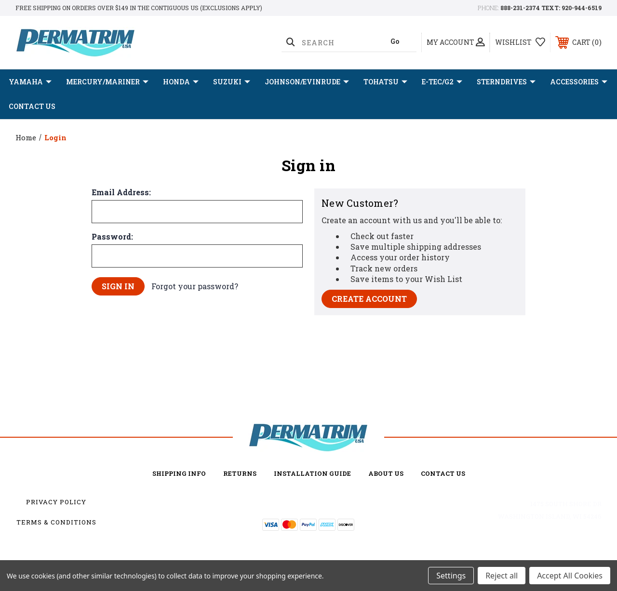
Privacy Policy (56, 501)
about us (385, 473)
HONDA (181, 82)
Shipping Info (179, 473)
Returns (239, 473)
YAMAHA (30, 82)
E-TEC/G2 (442, 82)
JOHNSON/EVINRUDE (307, 82)
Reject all (501, 575)
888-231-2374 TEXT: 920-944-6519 (551, 8)
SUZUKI (231, 82)
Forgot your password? (194, 286)
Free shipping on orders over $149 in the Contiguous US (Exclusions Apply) (138, 8)
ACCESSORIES (578, 82)
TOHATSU (385, 82)
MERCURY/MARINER (107, 82)
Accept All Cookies (570, 575)
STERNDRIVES (506, 82)
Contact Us (32, 106)
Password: (112, 237)
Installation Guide (312, 473)
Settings (451, 575)
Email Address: (121, 192)
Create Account (369, 299)
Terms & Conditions (56, 522)
